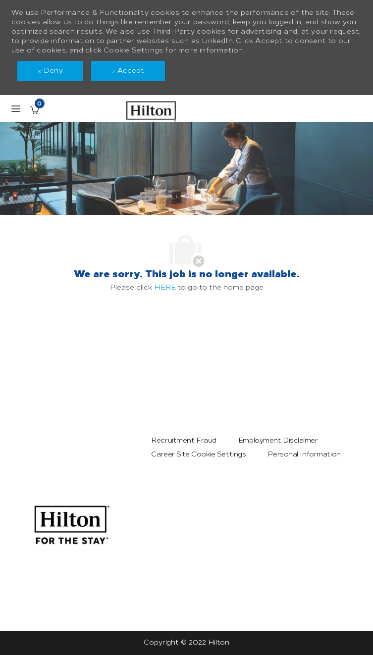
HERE (165, 287)
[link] (71, 525)
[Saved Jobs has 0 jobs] (34, 109)
